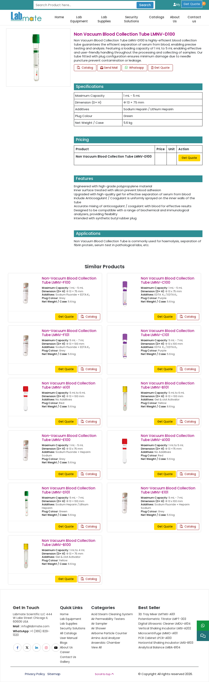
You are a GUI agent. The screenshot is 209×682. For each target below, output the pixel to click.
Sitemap (53, 674)
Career (65, 652)
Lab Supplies (104, 19)
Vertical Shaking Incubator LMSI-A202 (164, 628)
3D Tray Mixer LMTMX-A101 (156, 614)
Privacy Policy (35, 674)
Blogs (63, 642)
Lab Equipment (79, 19)
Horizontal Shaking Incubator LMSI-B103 (165, 642)
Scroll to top (104, 674)
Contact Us (68, 657)
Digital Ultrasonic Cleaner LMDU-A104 (164, 623)
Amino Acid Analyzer (105, 638)
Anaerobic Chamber (105, 642)
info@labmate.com (31, 626)
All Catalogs (68, 633)
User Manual (68, 638)
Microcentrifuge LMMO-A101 (158, 633)
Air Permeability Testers (108, 619)
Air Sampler (99, 623)
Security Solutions (131, 19)
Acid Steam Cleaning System (112, 614)
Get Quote (160, 68)
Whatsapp (134, 68)
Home (59, 17)
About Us (175, 19)
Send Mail (109, 68)
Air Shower (98, 628)
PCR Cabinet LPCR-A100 (155, 638)
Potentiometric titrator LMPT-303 (162, 619)
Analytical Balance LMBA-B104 (159, 647)
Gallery (65, 662)
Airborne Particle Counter (109, 633)
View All (96, 647)
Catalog (85, 68)
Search (145, 5)
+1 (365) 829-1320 (31, 633)
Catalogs (156, 17)
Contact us (194, 19)
